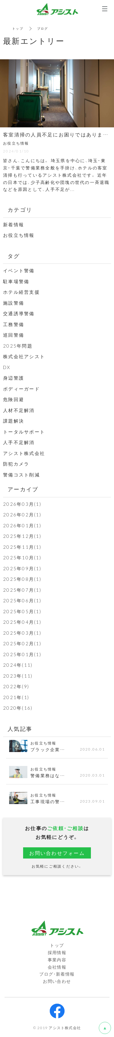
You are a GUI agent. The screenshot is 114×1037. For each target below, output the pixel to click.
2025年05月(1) (22, 611)
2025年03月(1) (22, 633)
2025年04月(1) (22, 622)
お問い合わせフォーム (57, 852)
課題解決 (13, 420)
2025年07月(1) (22, 590)
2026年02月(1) (22, 514)
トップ (17, 28)
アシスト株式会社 (24, 453)
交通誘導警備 (19, 313)
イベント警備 (19, 270)
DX (7, 367)
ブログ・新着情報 (56, 974)
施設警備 (13, 302)
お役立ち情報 (19, 235)
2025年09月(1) (22, 568)
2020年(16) (18, 708)
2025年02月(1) (22, 643)
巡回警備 (13, 335)
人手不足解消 (19, 442)
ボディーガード (21, 388)
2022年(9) (16, 686)
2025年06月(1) (22, 600)
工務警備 (13, 324)
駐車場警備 (16, 281)
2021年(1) (16, 697)
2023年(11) (18, 675)
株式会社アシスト (24, 356)
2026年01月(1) (22, 525)
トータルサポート (24, 431)
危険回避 (13, 399)
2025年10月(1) (22, 557)
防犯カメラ (16, 463)
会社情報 (57, 967)
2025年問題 (18, 345)
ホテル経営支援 (21, 292)
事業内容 (57, 960)
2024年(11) (18, 665)
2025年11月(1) (22, 547)
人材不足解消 (19, 410)
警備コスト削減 (21, 474)
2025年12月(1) (22, 536)
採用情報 (57, 952)
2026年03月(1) (22, 504)
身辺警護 (13, 378)
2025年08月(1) (22, 579)
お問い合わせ (57, 981)
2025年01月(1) (22, 654)
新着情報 (13, 224)
